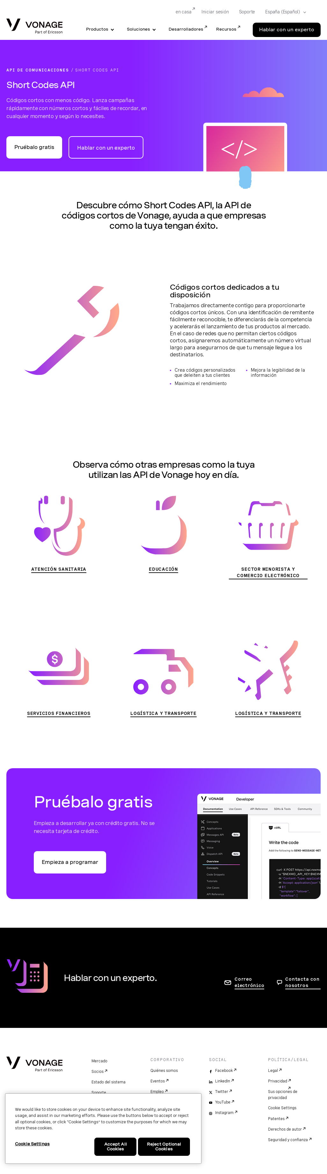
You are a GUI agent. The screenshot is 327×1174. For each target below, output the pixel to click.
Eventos (157, 1081)
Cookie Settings (282, 1108)
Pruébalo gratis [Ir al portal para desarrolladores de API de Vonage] (34, 147)
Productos (97, 29)
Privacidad (277, 1081)
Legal (273, 1070)
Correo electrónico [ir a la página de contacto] (249, 982)
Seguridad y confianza (288, 1140)
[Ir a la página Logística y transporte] (163, 678)
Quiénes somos (164, 1070)
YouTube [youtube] (222, 1102)
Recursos (226, 29)
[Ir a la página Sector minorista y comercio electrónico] (268, 537)
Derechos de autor (285, 1129)
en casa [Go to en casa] (184, 11)
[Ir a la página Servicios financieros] (59, 678)
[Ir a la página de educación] (163, 534)
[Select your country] (283, 12)
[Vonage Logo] (34, 27)
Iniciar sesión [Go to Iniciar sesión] (215, 11)
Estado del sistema (108, 1082)
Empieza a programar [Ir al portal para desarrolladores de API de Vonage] (70, 862)
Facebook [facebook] (224, 1070)
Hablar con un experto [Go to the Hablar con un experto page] (286, 30)
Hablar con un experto (106, 148)
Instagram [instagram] (224, 1113)
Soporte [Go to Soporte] (247, 11)
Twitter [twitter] (221, 1091)
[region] (103, 1128)
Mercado (99, 1061)
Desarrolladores (186, 29)
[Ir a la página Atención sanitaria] (58, 534)
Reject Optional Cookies (164, 1147)
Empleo (157, 1091)
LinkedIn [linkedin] (222, 1081)
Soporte (98, 1092)
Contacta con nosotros (302, 982)
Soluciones (138, 29)
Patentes (276, 1119)
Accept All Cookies (115, 1147)
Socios (97, 1071)
